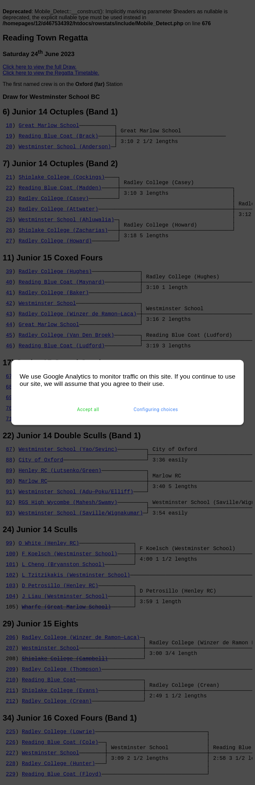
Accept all (88, 409)
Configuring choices (156, 409)
